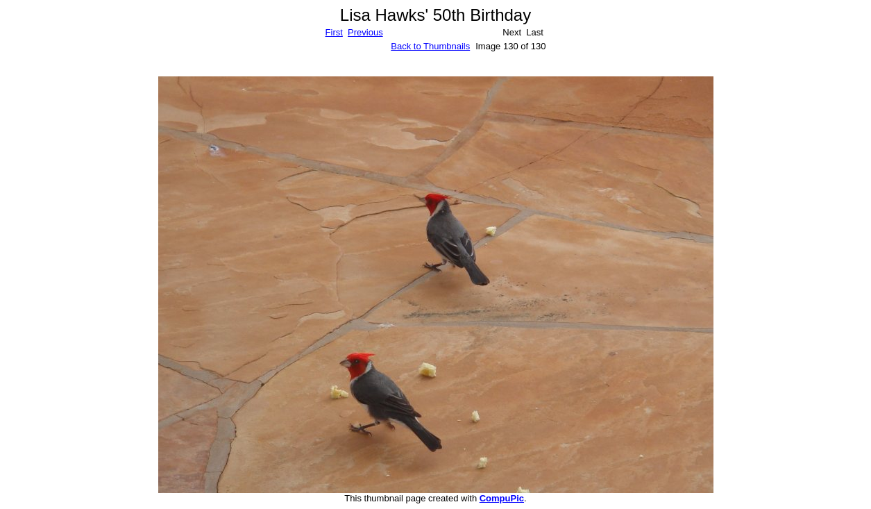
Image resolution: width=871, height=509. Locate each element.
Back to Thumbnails (430, 46)
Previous (365, 32)
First (334, 32)
